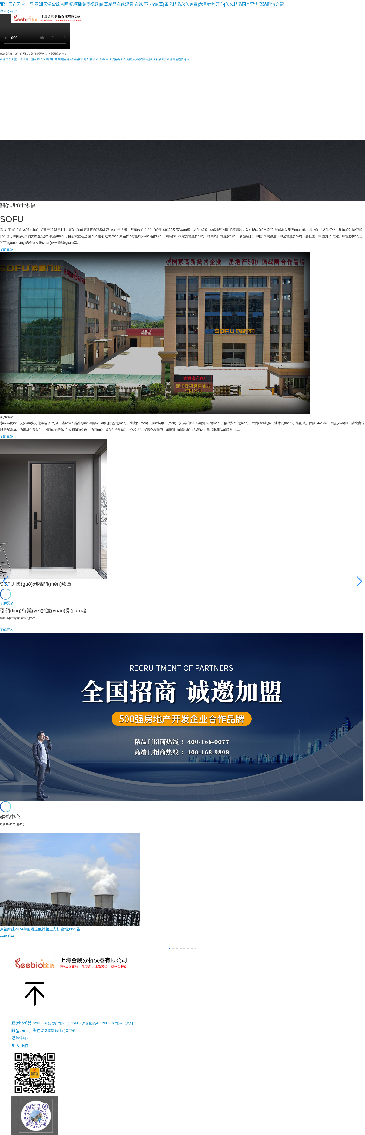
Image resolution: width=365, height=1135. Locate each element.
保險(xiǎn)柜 (248, 21)
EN (351, 17)
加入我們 (332, 21)
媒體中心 (309, 21)
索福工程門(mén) (196, 21)
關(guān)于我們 (279, 21)
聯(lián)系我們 (65, 1031)
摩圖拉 (136, 21)
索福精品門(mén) (107, 21)
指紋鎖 (224, 21)
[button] (169, 948)
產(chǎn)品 (21, 1023)
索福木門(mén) (162, 21)
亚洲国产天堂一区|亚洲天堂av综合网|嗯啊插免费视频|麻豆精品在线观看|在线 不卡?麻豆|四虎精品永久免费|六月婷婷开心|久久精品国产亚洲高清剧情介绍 (142, 4)
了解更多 (6, 249)
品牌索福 (47, 1031)
